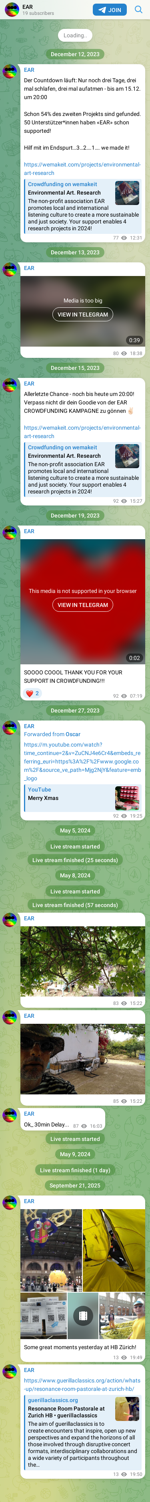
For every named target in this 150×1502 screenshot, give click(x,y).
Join (109, 10)
